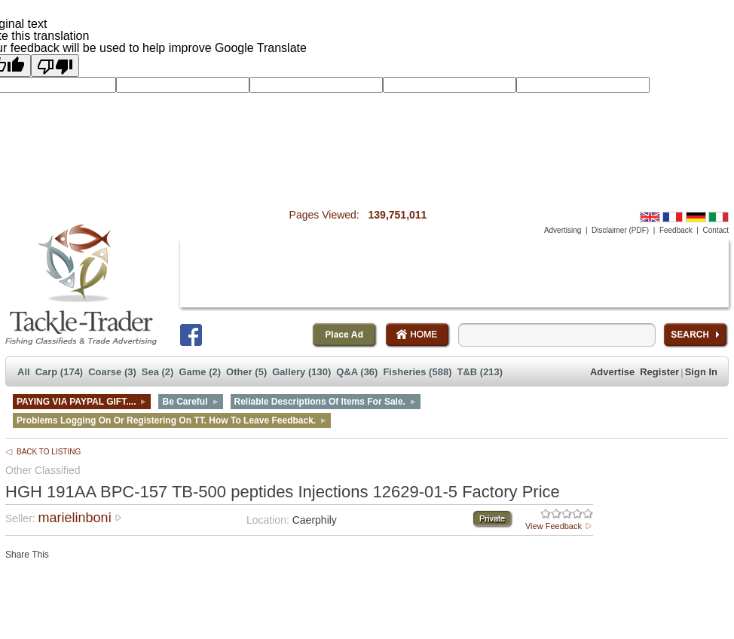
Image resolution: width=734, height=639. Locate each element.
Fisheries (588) (417, 372)
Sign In (701, 372)
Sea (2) (158, 372)
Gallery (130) (301, 372)
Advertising (562, 230)
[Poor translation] (55, 65)
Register (659, 372)
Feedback (676, 230)
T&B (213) (480, 372)
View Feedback (553, 525)
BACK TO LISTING (49, 452)
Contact (716, 230)
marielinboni (75, 517)
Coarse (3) (112, 372)
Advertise (612, 372)
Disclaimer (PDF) (620, 230)
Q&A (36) (357, 372)
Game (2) (200, 372)
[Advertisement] (454, 273)
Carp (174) (59, 372)
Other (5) (246, 372)
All (23, 372)
